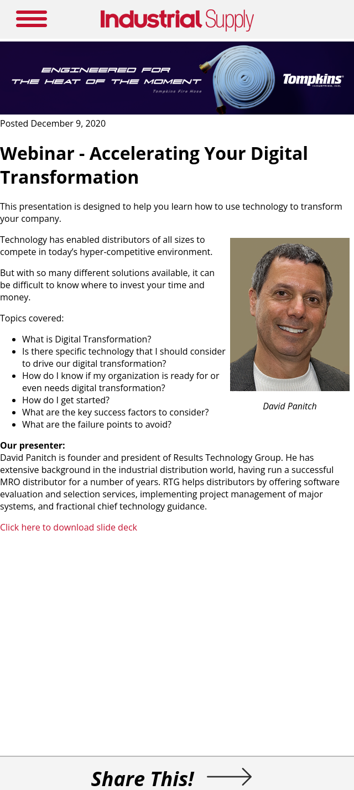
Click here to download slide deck (68, 527)
